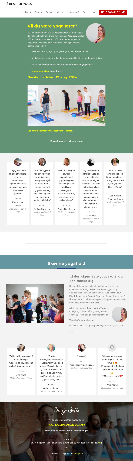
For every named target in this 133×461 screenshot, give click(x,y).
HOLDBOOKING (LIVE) (113, 12)
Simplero (79, 453)
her (99, 443)
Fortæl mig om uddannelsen (66, 141)
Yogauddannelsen (40, 71)
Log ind (92, 12)
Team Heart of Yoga (96, 308)
